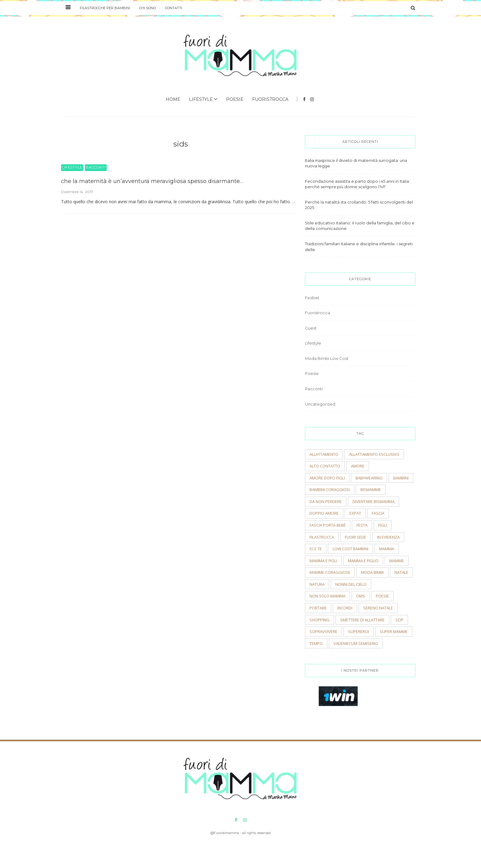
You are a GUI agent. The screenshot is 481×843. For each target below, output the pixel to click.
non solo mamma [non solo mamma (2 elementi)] (327, 596)
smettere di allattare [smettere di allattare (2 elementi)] (362, 620)
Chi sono (147, 8)
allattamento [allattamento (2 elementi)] (324, 454)
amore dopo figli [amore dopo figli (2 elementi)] (327, 478)
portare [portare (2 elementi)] (318, 608)
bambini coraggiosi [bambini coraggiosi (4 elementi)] (330, 489)
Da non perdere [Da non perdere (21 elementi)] (326, 501)
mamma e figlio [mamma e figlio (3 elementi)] (363, 560)
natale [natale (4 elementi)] (401, 572)
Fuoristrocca (270, 99)
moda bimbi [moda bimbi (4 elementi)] (372, 572)
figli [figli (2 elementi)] (382, 525)
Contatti (173, 8)
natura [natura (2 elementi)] (317, 584)
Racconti (96, 167)
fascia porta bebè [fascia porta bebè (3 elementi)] (328, 525)
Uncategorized (320, 404)
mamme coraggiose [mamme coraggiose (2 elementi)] (330, 572)
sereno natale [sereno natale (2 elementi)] (378, 608)
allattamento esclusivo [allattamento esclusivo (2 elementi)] (374, 454)
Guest (311, 328)
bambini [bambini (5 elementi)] (401, 478)
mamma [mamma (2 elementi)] (386, 548)
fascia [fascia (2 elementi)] (378, 513)
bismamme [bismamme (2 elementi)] (370, 489)
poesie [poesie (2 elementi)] (382, 596)
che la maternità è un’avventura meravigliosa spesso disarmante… (152, 181)
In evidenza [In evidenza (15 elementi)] (388, 537)
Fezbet (312, 297)
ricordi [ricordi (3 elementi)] (344, 608)
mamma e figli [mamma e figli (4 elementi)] (323, 560)
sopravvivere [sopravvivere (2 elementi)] (323, 631)
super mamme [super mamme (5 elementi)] (394, 631)
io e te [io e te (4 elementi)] (316, 548)
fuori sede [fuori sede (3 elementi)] (355, 537)
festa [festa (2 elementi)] (361, 525)
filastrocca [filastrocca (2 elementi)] (322, 537)
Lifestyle (201, 99)
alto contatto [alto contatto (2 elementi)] (325, 466)
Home (173, 99)
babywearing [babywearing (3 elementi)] (369, 478)
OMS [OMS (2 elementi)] (360, 596)
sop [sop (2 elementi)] (399, 620)
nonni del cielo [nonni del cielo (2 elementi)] (351, 584)
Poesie (235, 99)
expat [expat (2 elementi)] (355, 513)
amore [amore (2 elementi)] (357, 466)
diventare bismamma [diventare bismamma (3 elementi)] (373, 501)
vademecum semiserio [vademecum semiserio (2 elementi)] (355, 643)
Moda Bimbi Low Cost (326, 358)
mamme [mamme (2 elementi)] (396, 560)
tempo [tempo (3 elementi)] (316, 643)
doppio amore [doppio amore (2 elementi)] (324, 513)
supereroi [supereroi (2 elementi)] (358, 631)
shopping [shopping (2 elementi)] (319, 620)
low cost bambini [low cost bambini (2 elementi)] (350, 548)
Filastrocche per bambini (105, 8)
